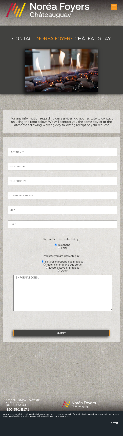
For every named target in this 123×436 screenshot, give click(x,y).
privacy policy (63, 416)
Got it (114, 423)
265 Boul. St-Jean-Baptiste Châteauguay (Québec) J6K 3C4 (23, 409)
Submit (61, 340)
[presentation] (35, 326)
